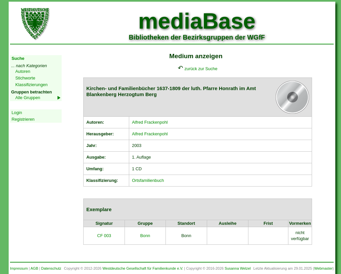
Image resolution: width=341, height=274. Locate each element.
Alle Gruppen (27, 97)
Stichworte (25, 77)
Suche (18, 58)
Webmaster (323, 268)
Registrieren (23, 119)
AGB (34, 268)
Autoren (22, 71)
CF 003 (104, 235)
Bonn (145, 235)
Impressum (19, 268)
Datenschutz (51, 268)
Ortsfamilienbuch (148, 180)
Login (17, 112)
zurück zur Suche (200, 68)
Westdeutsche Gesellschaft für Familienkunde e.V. (143, 268)
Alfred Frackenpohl (150, 122)
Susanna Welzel (238, 268)
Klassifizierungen (31, 84)
